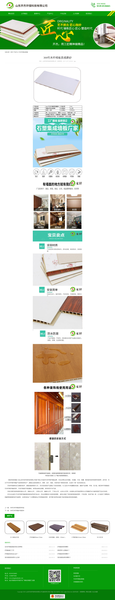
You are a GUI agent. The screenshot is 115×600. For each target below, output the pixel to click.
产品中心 (50, 13)
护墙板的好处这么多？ (11, 554)
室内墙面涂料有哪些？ (64, 557)
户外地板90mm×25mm (35, 537)
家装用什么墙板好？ (64, 550)
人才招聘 (76, 13)
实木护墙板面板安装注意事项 (13, 547)
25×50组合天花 (14, 537)
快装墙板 (76, 573)
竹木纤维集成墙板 (23, 52)
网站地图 (88, 592)
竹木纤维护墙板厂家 (31, 5)
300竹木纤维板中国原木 (17, 510)
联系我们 (89, 13)
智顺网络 (82, 592)
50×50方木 (100, 537)
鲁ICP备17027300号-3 (54, 592)
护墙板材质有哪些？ (64, 554)
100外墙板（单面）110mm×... (57, 537)
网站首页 (11, 13)
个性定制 (63, 13)
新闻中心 (37, 13)
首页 (12, 52)
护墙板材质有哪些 (63, 547)
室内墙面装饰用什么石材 (12, 557)
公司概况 (24, 13)
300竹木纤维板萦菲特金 (17, 507)
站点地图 (95, 592)
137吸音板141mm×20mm (78, 537)
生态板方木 (77, 576)
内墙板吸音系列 (78, 582)
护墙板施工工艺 (9, 550)
